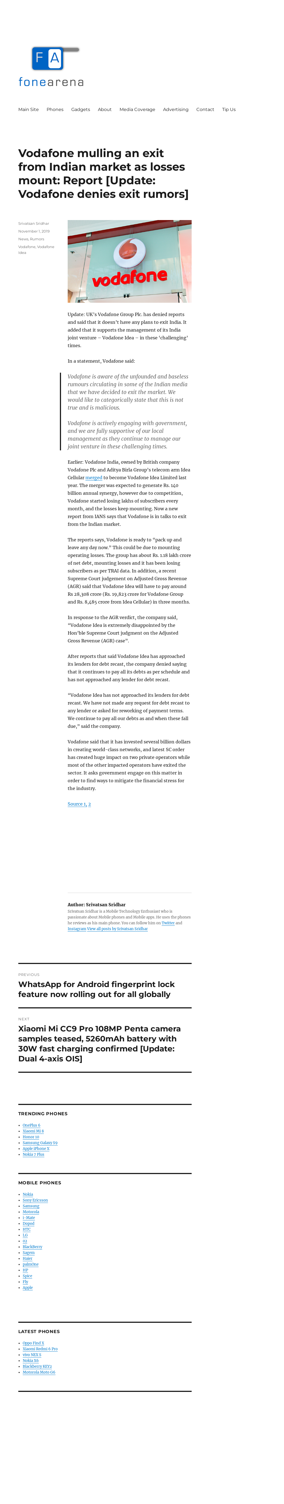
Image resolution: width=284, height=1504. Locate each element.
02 (25, 1241)
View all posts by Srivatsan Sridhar (117, 929)
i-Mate (29, 1217)
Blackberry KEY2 (37, 1366)
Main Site (28, 109)
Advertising (176, 109)
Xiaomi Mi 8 (33, 1131)
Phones (55, 109)
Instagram (77, 929)
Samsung (31, 1206)
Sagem (29, 1252)
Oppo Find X (33, 1343)
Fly (25, 1282)
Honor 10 (31, 1137)
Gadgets (80, 109)
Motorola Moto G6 (39, 1372)
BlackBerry (32, 1247)
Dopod (28, 1223)
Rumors (37, 239)
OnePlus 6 (31, 1125)
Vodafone (27, 246)
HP (25, 1270)
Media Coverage (137, 109)
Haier (27, 1258)
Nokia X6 (31, 1360)
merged (93, 477)
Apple (28, 1287)
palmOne (31, 1264)
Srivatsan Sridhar (33, 223)
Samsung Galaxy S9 (40, 1142)
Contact (205, 109)
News (23, 239)
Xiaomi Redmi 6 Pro (40, 1349)
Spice (27, 1276)
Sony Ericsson (35, 1200)
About (105, 109)
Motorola (31, 1212)
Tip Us (229, 109)
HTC (27, 1229)
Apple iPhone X (36, 1148)
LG (25, 1235)
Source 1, (77, 804)
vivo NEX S (32, 1354)
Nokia (28, 1194)
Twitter (168, 923)
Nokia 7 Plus (33, 1154)
